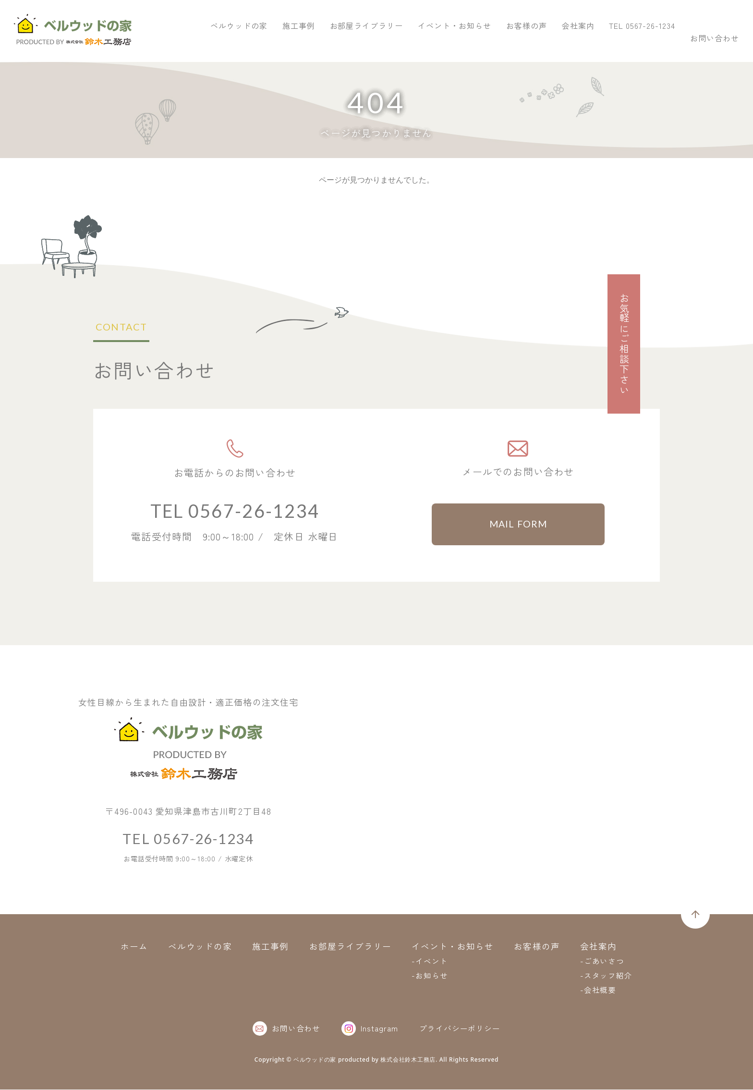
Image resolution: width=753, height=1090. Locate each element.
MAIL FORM (518, 524)
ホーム (133, 946)
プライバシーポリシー (460, 1028)
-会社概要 (598, 990)
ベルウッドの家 (383, 42)
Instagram (369, 1029)
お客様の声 (671, 42)
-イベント (430, 961)
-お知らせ (430, 975)
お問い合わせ (705, 21)
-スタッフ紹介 (606, 975)
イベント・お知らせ (599, 42)
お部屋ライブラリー (511, 42)
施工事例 (443, 42)
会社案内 (722, 42)
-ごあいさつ (602, 961)
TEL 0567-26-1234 (593, 21)
